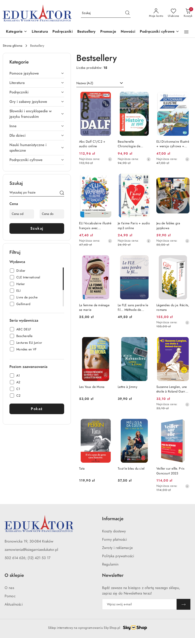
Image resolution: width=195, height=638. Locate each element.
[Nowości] (128, 32)
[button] (16, 32)
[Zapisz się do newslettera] (139, 604)
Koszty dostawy (114, 531)
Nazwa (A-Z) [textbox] (84, 83)
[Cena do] (52, 214)
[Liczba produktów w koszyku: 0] (188, 13)
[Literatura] (40, 32)
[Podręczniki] (62, 32)
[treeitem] (36, 73)
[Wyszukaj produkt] (106, 13)
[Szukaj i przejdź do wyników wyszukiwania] (127, 13)
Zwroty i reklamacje (117, 547)
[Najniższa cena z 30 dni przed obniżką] (110, 159)
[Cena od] (21, 214)
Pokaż (37, 408)
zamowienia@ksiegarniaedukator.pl (31, 549)
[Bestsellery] (86, 32)
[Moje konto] (156, 13)
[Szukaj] (62, 193)
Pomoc (10, 596)
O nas (9, 587)
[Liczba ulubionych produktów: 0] (173, 13)
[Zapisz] (183, 604)
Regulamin (110, 564)
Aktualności (14, 604)
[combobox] (100, 83)
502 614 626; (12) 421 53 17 (27, 557)
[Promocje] (108, 32)
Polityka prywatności (118, 556)
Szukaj (36, 228)
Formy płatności (114, 539)
